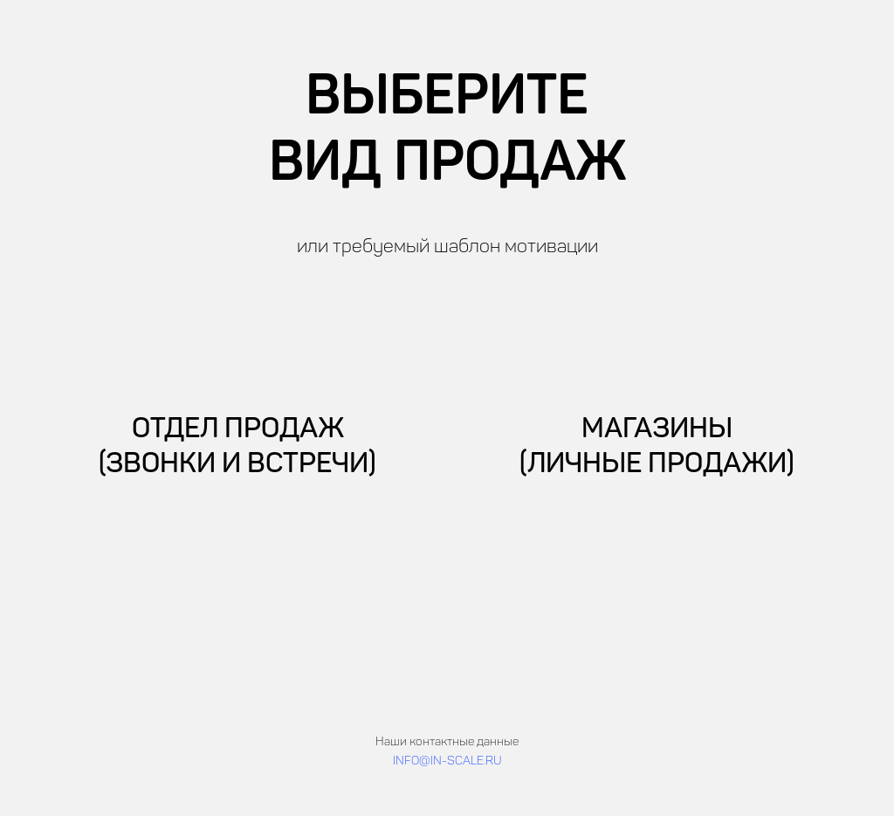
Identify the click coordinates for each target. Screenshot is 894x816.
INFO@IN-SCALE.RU (447, 762)
